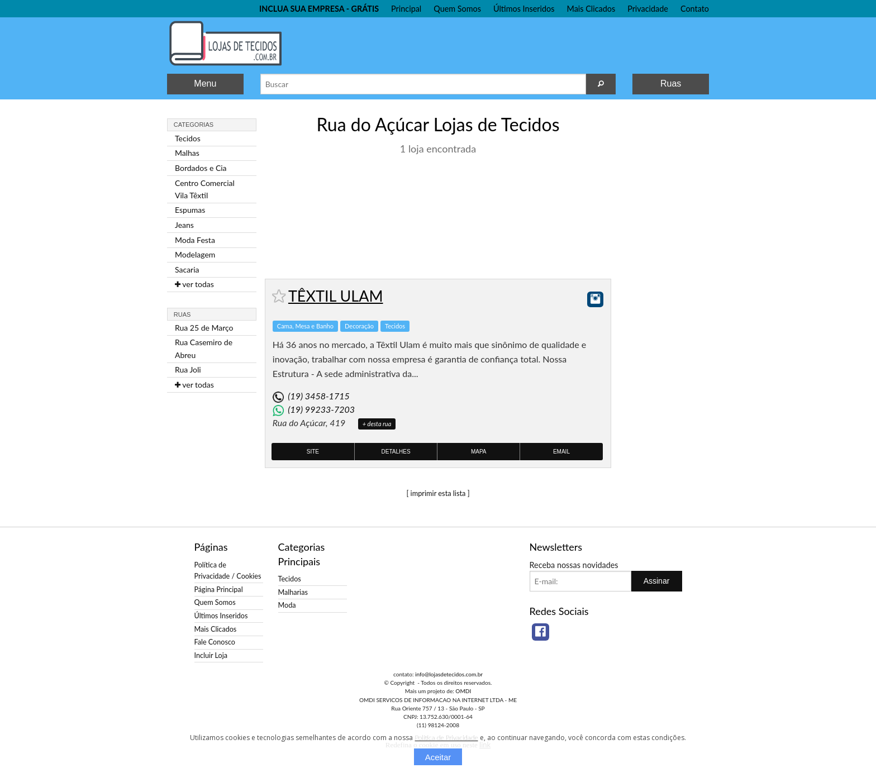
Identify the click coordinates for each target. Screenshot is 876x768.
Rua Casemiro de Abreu (203, 348)
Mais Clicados (591, 8)
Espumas (190, 209)
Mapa (479, 452)
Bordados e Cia (201, 168)
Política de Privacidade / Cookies (227, 570)
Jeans (184, 225)
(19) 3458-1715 (318, 395)
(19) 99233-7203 (321, 409)
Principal (406, 8)
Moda (287, 605)
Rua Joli (188, 369)
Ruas (670, 83)
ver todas (194, 284)
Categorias (193, 124)
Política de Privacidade (446, 737)
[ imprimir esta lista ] (437, 493)
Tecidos (188, 138)
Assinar (657, 580)
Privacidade (647, 8)
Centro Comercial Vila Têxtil (205, 189)
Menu (205, 83)
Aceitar (438, 757)
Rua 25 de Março (204, 327)
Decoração (359, 326)
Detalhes (396, 452)
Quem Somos (457, 8)
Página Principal (218, 589)
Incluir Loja (210, 655)
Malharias (293, 592)
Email (561, 452)
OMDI (463, 691)
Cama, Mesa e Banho (305, 326)
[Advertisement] (664, 278)
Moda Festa (195, 240)
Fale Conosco (214, 642)
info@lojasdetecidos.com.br (449, 674)
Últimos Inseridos (524, 8)
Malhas (187, 153)
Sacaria (187, 269)
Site (313, 452)
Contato (694, 8)
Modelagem (195, 254)
